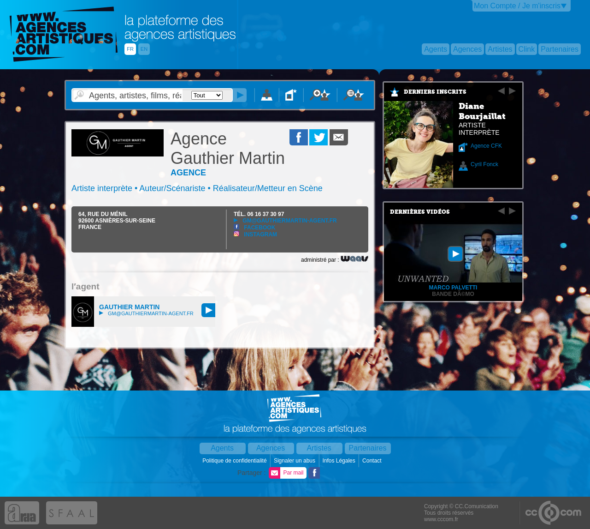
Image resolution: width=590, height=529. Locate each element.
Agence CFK (486, 146)
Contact (372, 460)
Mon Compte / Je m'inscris (517, 6)
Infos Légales (339, 460)
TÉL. (259, 214)
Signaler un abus (295, 460)
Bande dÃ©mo (453, 294)
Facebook (254, 227)
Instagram (255, 234)
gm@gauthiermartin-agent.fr (285, 220)
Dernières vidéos (420, 212)
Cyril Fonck (484, 164)
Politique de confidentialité (235, 460)
